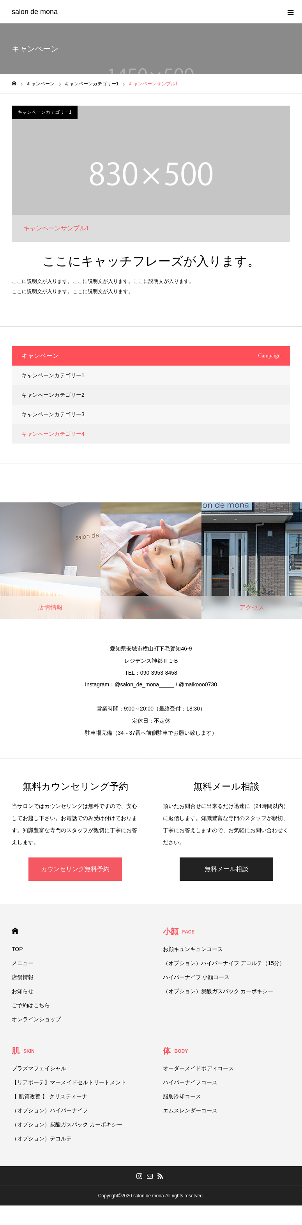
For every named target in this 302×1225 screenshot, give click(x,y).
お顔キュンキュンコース (193, 949)
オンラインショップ (36, 1019)
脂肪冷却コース (182, 1096)
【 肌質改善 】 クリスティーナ (49, 1096)
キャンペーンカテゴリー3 (53, 414)
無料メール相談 (226, 869)
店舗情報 (23, 977)
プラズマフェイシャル (39, 1068)
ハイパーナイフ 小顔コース (196, 977)
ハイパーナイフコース (190, 1082)
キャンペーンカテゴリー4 (53, 434)
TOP (17, 949)
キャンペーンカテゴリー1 (45, 112)
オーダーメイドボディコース (198, 1068)
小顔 (179, 931)
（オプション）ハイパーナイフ (50, 1110)
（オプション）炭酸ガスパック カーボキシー (218, 991)
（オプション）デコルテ (42, 1138)
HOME (15, 931)
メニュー (23, 963)
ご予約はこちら (31, 1005)
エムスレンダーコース (190, 1110)
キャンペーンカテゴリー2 (53, 395)
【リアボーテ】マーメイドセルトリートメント (69, 1082)
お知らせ (23, 991)
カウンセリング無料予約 (75, 869)
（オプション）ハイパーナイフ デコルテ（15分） (224, 963)
